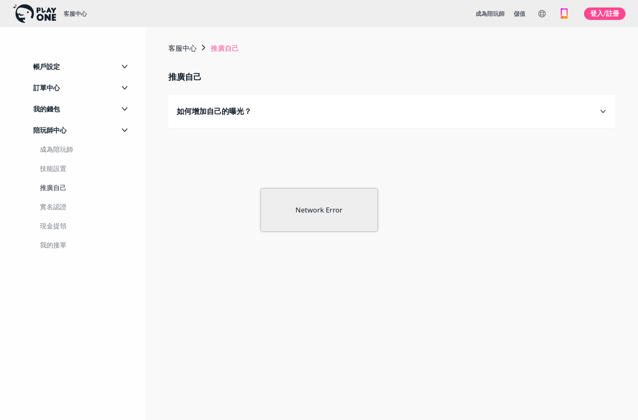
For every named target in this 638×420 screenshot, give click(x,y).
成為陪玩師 (490, 13)
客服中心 (75, 13)
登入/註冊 (604, 13)
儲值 (519, 13)
